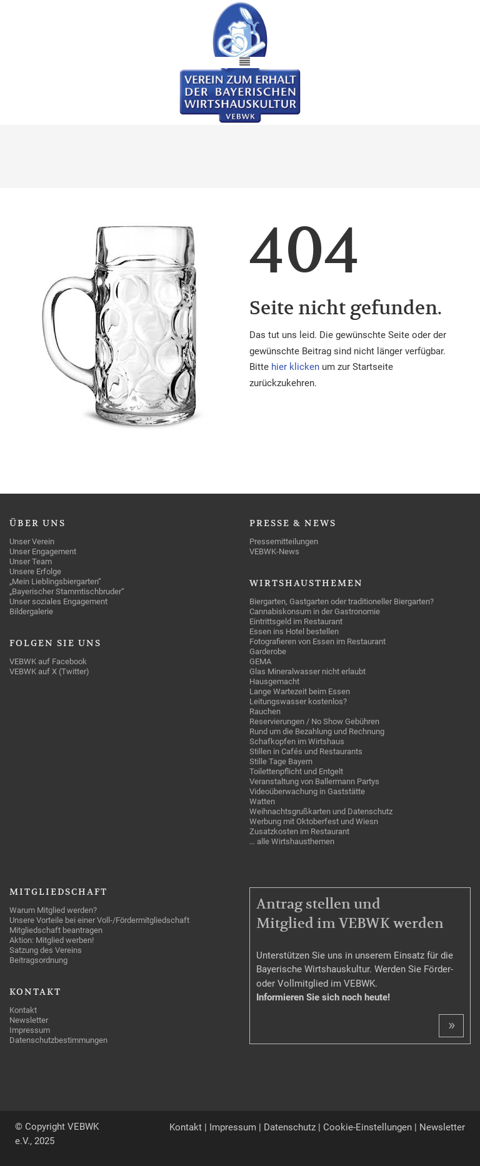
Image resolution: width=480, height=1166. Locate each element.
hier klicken (296, 366)
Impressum (232, 1127)
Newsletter (442, 1127)
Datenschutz (290, 1127)
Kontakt (185, 1127)
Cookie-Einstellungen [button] (367, 1127)
